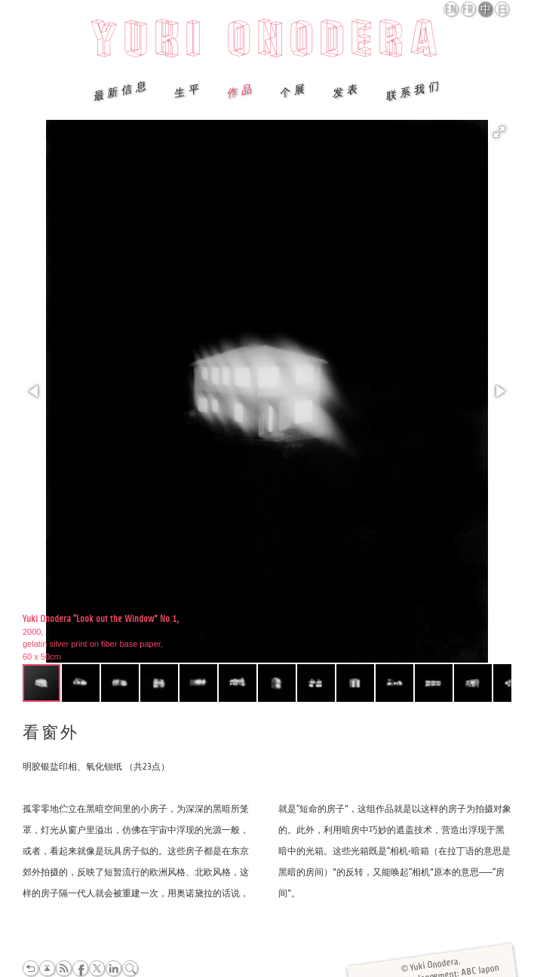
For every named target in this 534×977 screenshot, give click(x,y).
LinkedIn (113, 968)
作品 (241, 90)
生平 (188, 90)
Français (469, 9)
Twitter (97, 968)
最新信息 (120, 90)
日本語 (502, 10)
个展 (293, 90)
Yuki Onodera (267, 43)
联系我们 (413, 90)
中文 (486, 10)
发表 (346, 90)
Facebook (80, 968)
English (452, 9)
